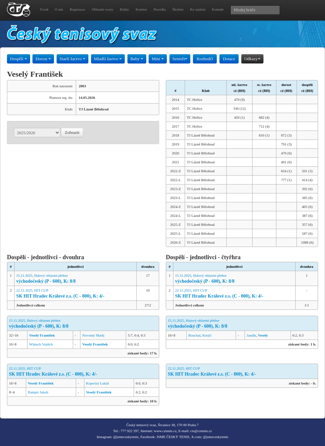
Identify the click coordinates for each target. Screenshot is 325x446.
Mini (158, 58)
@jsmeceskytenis (126, 437)
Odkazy (252, 58)
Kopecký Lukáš (97, 383)
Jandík (251, 335)
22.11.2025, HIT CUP (75, 293)
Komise (141, 9)
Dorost (43, 58)
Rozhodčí (205, 58)
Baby (136, 58)
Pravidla (160, 9)
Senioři (180, 58)
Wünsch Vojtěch (41, 344)
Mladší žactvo (108, 58)
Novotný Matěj (93, 335)
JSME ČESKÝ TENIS (173, 437)
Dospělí (18, 58)
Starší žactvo (72, 58)
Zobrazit (72, 132)
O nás (59, 9)
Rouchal (194, 335)
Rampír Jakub (38, 392)
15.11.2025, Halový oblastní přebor (75, 278)
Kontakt (217, 9)
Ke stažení (197, 9)
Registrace (77, 9)
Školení (178, 9)
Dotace (229, 58)
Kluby (124, 9)
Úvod (44, 9)
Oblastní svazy (102, 9)
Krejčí (206, 335)
